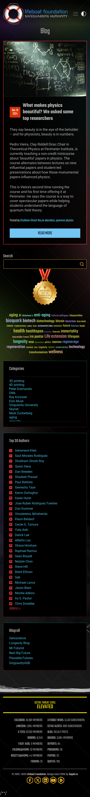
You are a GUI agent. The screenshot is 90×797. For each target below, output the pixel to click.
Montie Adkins (25, 593)
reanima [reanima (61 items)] (56, 342)
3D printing (16, 381)
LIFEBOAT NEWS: (55, 720)
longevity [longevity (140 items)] (20, 341)
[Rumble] (61, 780)
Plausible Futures (21, 658)
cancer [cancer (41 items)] (10, 326)
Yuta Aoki (21, 530)
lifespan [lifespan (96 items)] (73, 336)
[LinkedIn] (45, 780)
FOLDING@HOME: (21, 749)
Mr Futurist (16, 648)
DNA (12, 393)
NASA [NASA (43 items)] (31, 342)
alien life (15, 421)
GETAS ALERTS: (54, 726)
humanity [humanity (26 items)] (48, 332)
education (50, 220)
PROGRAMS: (53, 749)
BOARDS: (51, 737)
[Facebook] (30, 780)
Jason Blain (23, 588)
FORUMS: (35, 761)
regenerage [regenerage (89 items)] (70, 342)
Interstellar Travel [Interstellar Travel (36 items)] (20, 337)
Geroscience (17, 638)
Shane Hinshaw (26, 545)
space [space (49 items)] (51, 347)
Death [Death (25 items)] (35, 326)
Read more (45, 233)
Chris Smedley (25, 603)
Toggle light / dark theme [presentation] (83, 13)
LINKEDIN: (21, 726)
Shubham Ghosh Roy (31, 220)
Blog (45, 31)
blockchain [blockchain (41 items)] (70, 321)
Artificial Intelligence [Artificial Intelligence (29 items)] (60, 316)
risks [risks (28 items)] (36, 347)
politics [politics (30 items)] (48, 342)
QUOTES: (51, 761)
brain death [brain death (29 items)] (81, 321)
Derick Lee (22, 535)
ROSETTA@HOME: (20, 755)
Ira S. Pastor (23, 598)
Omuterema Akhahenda (31, 514)
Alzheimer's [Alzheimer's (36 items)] (27, 315)
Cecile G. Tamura (26, 524)
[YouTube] (53, 780)
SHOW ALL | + (15, 608)
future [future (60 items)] (66, 326)
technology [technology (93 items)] (77, 347)
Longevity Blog (19, 643)
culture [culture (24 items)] (29, 326)
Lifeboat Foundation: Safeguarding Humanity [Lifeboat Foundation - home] (35, 13)
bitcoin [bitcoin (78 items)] (60, 321)
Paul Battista (24, 482)
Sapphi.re (73, 774)
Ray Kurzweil (18, 397)
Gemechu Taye (25, 487)
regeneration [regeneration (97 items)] (16, 347)
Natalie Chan (24, 561)
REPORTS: (52, 743)
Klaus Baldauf (24, 519)
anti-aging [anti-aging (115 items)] (42, 315)
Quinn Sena (23, 466)
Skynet (13, 409)
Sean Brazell (23, 556)
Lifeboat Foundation (36, 774)
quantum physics (64, 220)
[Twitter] (38, 780)
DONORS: (31, 737)
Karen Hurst (23, 498)
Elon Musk (16, 401)
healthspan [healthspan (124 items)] (34, 331)
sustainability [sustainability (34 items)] (62, 347)
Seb (17, 577)
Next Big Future (19, 653)
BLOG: (50, 732)
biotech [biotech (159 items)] (29, 321)
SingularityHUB (19, 663)
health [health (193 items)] (19, 331)
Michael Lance (25, 582)
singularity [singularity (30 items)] (42, 347)
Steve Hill (21, 567)
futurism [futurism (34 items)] (75, 326)
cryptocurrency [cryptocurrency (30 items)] (20, 326)
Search (82, 264)
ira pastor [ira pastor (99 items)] (37, 336)
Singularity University (23, 405)
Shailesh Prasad (26, 477)
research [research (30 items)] (29, 347)
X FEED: (21, 732)
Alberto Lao (23, 540)
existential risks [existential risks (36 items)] (45, 326)
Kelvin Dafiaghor (26, 493)
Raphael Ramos (26, 551)
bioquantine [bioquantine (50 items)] (76, 315)
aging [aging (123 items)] (13, 315)
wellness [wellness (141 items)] (56, 352)
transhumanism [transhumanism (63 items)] (38, 352)
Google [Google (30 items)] (82, 326)
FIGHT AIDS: (24, 743)
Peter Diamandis (20, 389)
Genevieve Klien (26, 450)
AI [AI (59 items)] (20, 315)
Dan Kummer (24, 508)
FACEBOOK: (19, 720)
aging (13, 417)
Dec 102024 (15, 112)
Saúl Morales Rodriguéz (31, 456)
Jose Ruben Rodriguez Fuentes (36, 503)
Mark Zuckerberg (20, 413)
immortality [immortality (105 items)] (69, 331)
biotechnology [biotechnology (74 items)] (46, 321)
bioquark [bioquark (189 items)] (14, 321)
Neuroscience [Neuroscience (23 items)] (39, 343)
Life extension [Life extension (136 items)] (56, 336)
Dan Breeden (23, 471)
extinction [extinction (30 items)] (58, 326)
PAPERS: (51, 755)
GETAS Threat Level (45, 705)
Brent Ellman (23, 572)
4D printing (16, 385)
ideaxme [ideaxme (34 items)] (56, 332)
